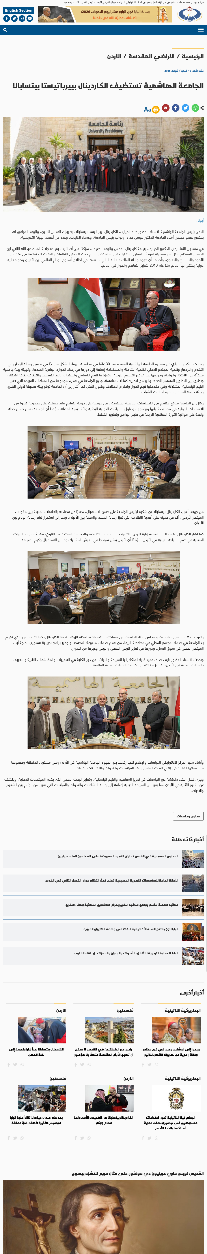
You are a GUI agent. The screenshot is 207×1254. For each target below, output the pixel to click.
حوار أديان (50, 1202)
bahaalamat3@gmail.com (88, 1216)
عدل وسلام (62, 1202)
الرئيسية (193, 56)
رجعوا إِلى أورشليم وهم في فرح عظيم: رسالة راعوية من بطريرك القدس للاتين (171, 1052)
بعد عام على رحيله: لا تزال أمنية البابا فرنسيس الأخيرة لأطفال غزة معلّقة (36, 1120)
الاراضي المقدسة (152, 56)
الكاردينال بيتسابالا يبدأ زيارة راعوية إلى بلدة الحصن (36, 1052)
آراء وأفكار (15, 1202)
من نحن (186, 1229)
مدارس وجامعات (188, 816)
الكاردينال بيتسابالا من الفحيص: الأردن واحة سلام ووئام (103, 1120)
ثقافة (37, 1200)
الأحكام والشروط (150, 1246)
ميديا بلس (8, 1246)
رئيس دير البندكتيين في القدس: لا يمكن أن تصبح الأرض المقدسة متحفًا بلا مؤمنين (103, 1052)
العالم (120, 1200)
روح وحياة (74, 1202)
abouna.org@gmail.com (20, 1212)
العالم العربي (111, 1202)
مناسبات (26, 1200)
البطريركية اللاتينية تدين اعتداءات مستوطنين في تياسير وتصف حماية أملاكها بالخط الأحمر (171, 1123)
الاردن (114, 56)
